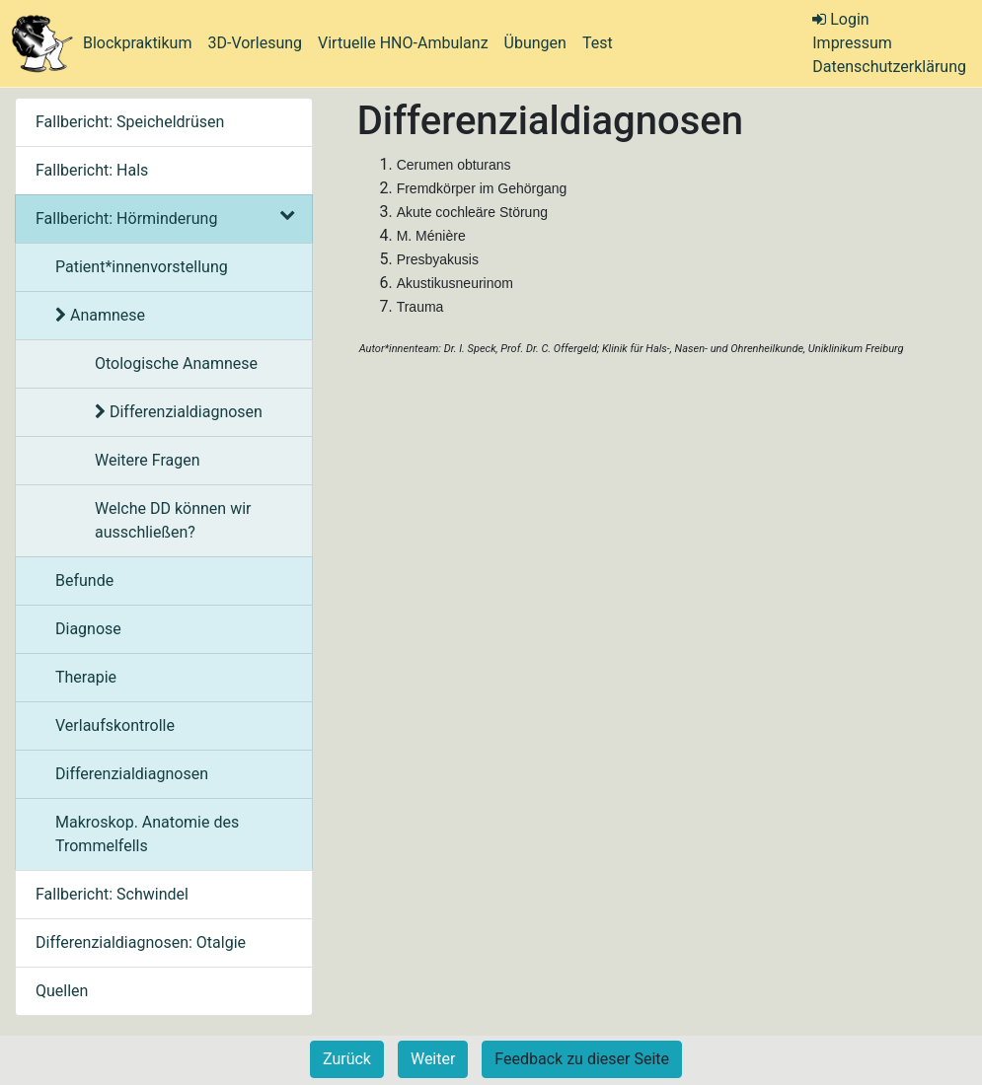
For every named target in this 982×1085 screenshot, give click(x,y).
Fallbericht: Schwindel (112, 894)
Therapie (85, 677)
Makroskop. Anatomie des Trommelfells (147, 834)
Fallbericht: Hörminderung (164, 218)
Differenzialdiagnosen (179, 411)
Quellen (62, 990)
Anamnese (100, 315)
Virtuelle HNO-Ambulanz (403, 43)
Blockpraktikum (137, 43)
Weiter (433, 1058)
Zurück (347, 1058)
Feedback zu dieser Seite (581, 1058)
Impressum (852, 43)
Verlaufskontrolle (115, 725)
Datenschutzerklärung (889, 66)
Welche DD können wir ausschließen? (173, 520)
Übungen (535, 43)
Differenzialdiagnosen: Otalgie (141, 942)
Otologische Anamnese (176, 363)
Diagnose (88, 628)
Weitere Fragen (147, 460)
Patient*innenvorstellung (141, 266)
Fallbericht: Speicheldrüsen (130, 121)
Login (840, 19)
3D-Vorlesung (254, 43)
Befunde (84, 580)
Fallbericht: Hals (92, 170)
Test (597, 43)
